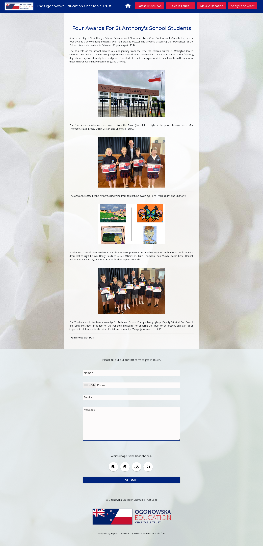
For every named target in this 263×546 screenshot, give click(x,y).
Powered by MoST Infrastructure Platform (143, 533)
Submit (131, 480)
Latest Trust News (150, 6)
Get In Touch (180, 6)
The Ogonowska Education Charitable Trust (74, 6)
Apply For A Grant (242, 6)
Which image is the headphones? (131, 456)
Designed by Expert (107, 533)
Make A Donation (211, 6)
